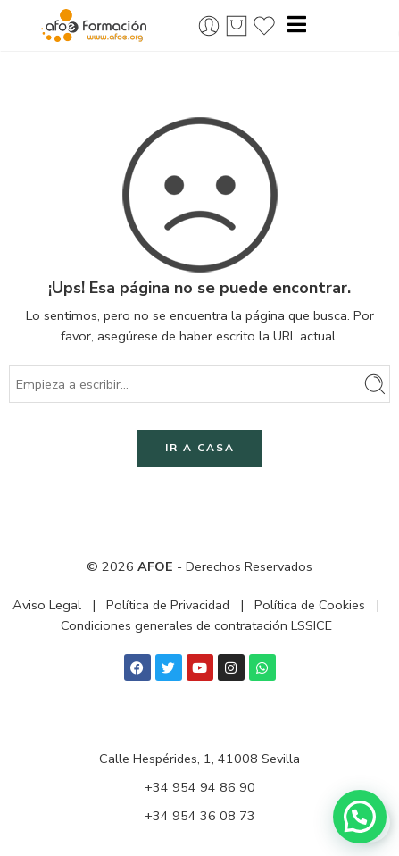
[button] (360, 816)
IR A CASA (200, 448)
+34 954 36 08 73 (200, 816)
